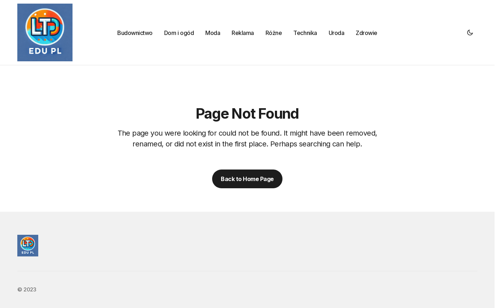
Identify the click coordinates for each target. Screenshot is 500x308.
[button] (470, 32)
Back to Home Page (247, 178)
